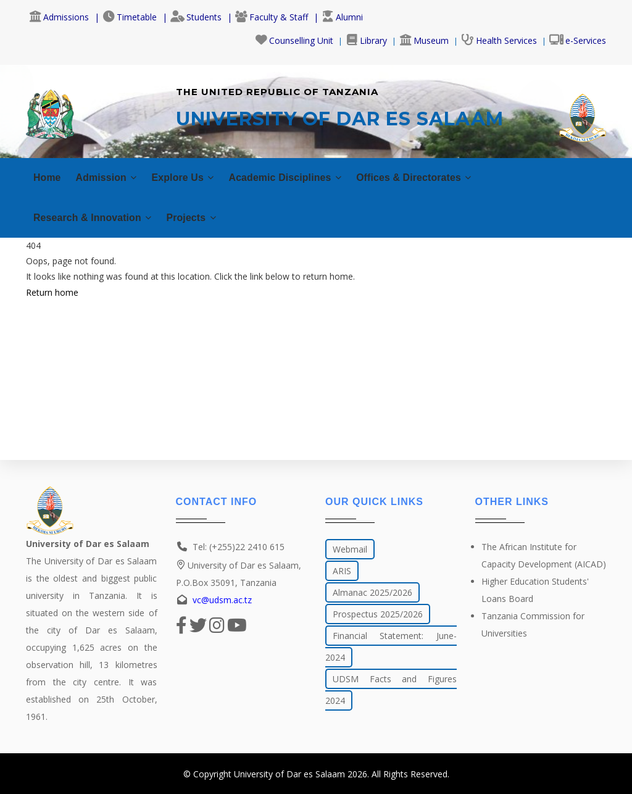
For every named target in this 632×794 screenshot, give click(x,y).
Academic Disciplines (305, 175)
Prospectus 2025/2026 (378, 614)
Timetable (129, 17)
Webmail (350, 549)
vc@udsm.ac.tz (222, 600)
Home (48, 175)
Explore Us (193, 175)
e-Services (577, 40)
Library (366, 40)
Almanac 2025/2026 (372, 592)
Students (196, 17)
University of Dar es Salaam (289, 774)
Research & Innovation (98, 216)
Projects (205, 216)
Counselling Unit (294, 40)
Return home (52, 290)
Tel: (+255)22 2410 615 (239, 547)
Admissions (59, 17)
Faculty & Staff (271, 17)
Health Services (499, 40)
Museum (424, 40)
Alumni (342, 17)
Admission (111, 175)
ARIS (342, 571)
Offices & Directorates (445, 175)
